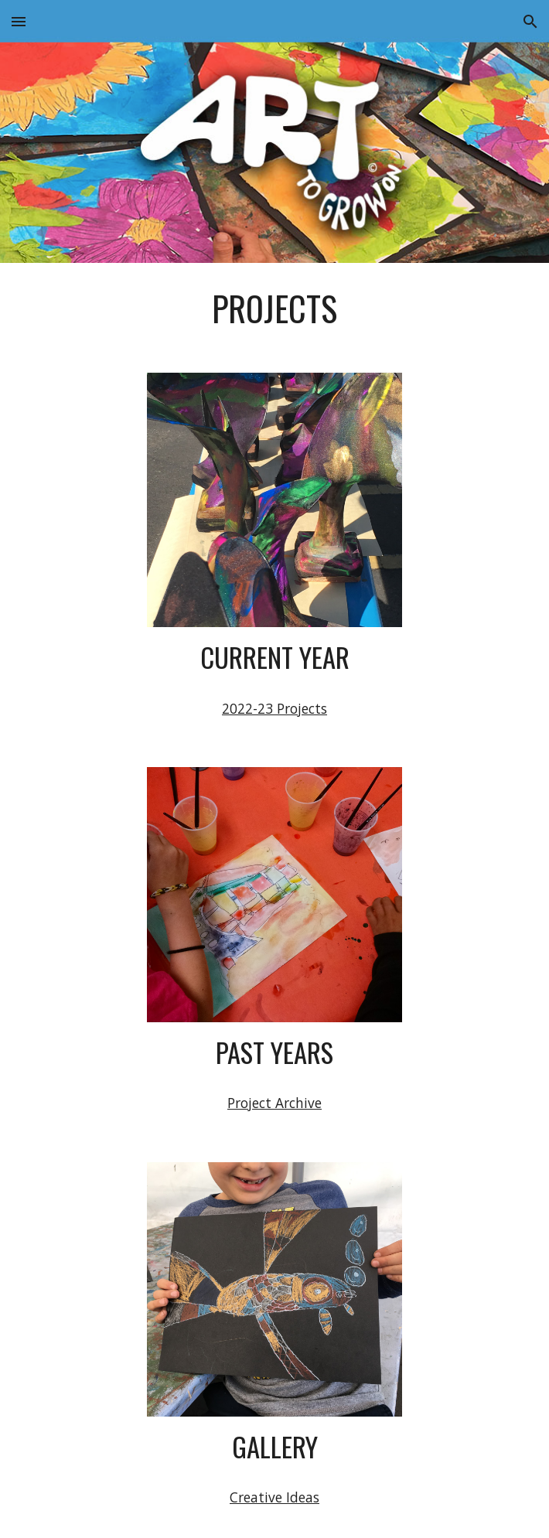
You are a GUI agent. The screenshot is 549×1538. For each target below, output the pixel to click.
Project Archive (274, 1102)
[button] (18, 21)
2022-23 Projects (274, 708)
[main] (274, 308)
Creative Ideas (274, 1497)
